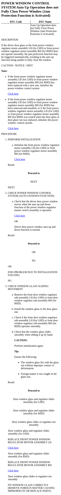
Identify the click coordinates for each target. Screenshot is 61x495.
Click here (13, 93)
